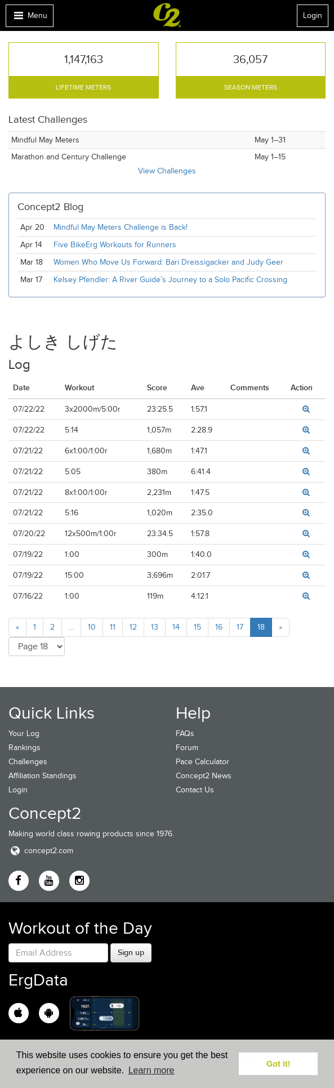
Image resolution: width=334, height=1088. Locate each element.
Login (312, 15)
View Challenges (167, 171)
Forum (187, 747)
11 (112, 627)
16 (218, 627)
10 (92, 627)
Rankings (24, 747)
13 (154, 627)
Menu (29, 18)
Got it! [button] (278, 1063)
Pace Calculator (202, 761)
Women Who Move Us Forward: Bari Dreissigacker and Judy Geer (168, 262)
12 (133, 627)
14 (176, 627)
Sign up (131, 952)
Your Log (23, 733)
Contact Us (195, 790)
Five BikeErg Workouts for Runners (115, 244)
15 (197, 627)
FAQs (185, 733)
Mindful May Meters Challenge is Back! (121, 227)
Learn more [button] (151, 1070)
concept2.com (40, 850)
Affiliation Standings (42, 776)
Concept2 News (203, 776)
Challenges (27, 761)
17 (240, 627)
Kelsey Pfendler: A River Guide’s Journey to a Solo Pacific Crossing (170, 279)
